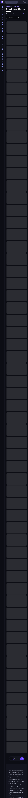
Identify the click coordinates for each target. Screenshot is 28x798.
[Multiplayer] (2, 22)
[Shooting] (2, 51)
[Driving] (2, 44)
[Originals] (2, 19)
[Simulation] (2, 54)
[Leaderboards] (2, 24)
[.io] (2, 46)
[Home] (2, 7)
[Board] (2, 36)
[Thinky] (2, 61)
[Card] (2, 38)
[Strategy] (2, 59)
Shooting (13, 6)
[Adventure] (2, 31)
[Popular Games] (2, 14)
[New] (2, 12)
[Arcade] (2, 33)
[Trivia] (2, 64)
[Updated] (2, 17)
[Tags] (2, 70)
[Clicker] (2, 41)
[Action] (2, 28)
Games (8, 6)
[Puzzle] (2, 49)
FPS (18, 6)
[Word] (2, 66)
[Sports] (2, 56)
